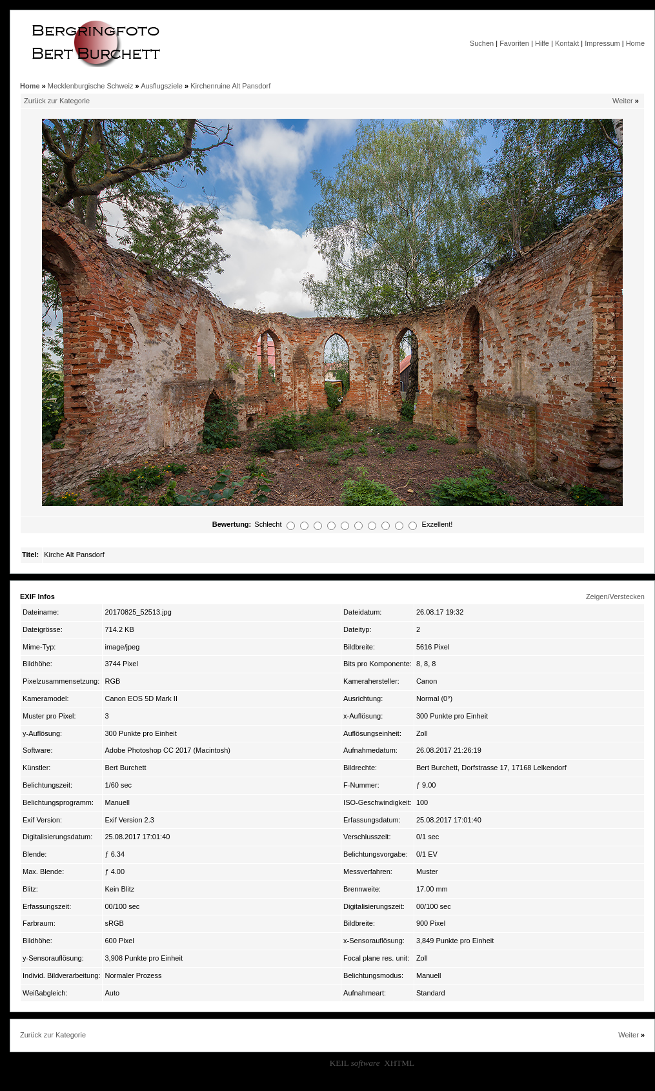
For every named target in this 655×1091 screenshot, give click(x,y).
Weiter (622, 101)
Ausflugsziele (162, 86)
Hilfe (542, 43)
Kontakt (567, 43)
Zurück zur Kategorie (57, 101)
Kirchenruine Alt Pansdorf (230, 86)
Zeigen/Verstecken (615, 596)
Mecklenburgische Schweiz (91, 86)
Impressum (602, 43)
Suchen (482, 43)
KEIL (355, 1063)
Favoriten (514, 43)
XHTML (399, 1063)
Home (635, 43)
